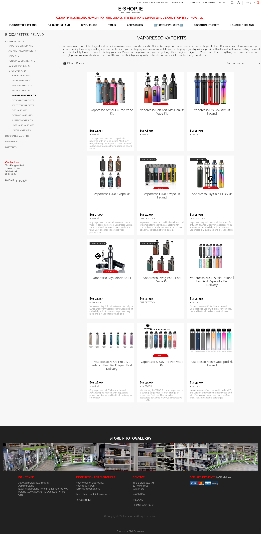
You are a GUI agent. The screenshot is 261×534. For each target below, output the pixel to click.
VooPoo (58, 488)
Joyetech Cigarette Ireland (33, 482)
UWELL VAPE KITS (21, 130)
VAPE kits (13, 56)
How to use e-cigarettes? (90, 482)
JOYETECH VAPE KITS (23, 105)
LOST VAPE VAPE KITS (23, 125)
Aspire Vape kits (21, 75)
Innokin (44, 488)
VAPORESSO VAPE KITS (24, 95)
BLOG (222, 2)
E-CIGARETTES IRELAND (23, 25)
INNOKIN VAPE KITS (22, 85)
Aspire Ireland (26, 485)
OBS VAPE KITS (19, 110)
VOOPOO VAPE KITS (22, 90)
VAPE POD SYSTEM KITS (20, 46)
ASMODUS (45, 491)
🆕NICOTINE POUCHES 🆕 (168, 25)
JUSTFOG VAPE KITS (22, 120)
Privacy (83, 499)
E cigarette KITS (14, 41)
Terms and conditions (88, 488)
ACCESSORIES (135, 25)
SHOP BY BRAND (17, 71)
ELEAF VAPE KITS (20, 80)
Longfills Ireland (242, 25)
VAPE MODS (11, 141)
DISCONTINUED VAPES (206, 25)
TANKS (112, 25)
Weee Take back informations (93, 494)
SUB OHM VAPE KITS (19, 66)
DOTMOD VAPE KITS (22, 115)
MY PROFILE (177, 2)
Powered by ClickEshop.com (130, 531)
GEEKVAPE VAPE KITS (23, 100)
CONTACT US (194, 2)
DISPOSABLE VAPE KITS (17, 136)
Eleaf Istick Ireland (29, 488)
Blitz (51, 488)
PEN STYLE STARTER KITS (21, 61)
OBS (20, 494)
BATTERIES (10, 147)
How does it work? (86, 485)
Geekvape (33, 491)
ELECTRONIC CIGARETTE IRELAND (153, 2)
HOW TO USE (209, 2)
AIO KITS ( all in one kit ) (22, 51)
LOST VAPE (58, 491)
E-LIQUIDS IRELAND (59, 25)
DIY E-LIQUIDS (89, 25)
